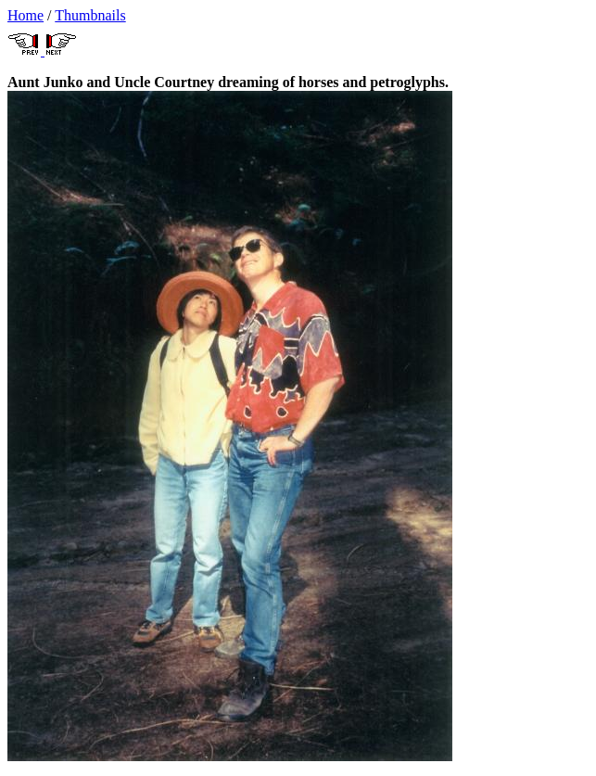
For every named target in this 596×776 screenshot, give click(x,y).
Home (25, 15)
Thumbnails (90, 15)
